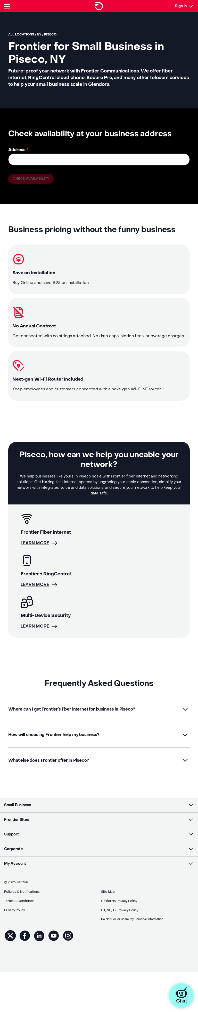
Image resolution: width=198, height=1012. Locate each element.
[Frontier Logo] (99, 6)
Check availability (32, 178)
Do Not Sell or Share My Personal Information (135, 921)
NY (39, 34)
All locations (21, 34)
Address (18, 149)
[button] (99, 718)
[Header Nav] (8, 6)
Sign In (181, 6)
